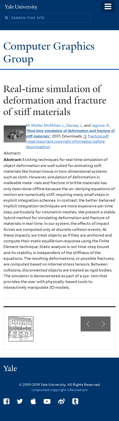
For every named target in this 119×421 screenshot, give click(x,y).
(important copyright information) (59, 390)
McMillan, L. (54, 125)
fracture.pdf (98, 136)
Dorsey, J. (74, 125)
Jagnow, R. (100, 125)
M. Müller (34, 125)
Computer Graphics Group (49, 52)
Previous (88, 323)
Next (103, 323)
